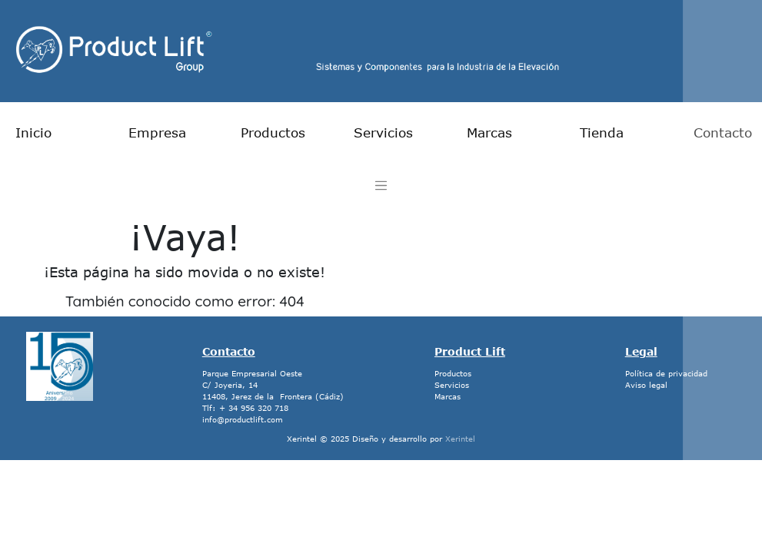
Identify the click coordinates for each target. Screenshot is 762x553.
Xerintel (460, 438)
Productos (273, 132)
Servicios (383, 132)
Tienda (602, 132)
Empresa (157, 132)
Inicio (33, 132)
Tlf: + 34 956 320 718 (245, 407)
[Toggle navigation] (381, 185)
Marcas (489, 132)
